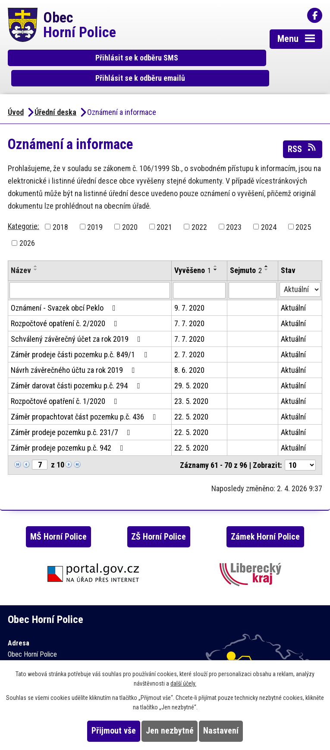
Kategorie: (23, 211)
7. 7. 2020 (189, 309)
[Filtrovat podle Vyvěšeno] (199, 276)
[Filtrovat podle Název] (89, 276)
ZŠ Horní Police (158, 522)
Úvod (16, 97)
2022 (199, 212)
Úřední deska (55, 97)
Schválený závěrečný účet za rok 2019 (77, 324)
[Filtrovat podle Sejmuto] (253, 276)
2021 (164, 212)
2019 (95, 212)
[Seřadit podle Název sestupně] (36, 255)
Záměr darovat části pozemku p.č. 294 (77, 371)
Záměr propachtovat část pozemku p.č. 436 (85, 402)
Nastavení (221, 731)
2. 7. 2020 (189, 340)
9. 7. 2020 (189, 293)
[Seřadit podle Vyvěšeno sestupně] (215, 255)
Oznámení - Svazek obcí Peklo (65, 293)
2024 (269, 212)
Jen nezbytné (170, 731)
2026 (27, 228)
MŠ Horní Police (58, 522)
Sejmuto (246, 256)
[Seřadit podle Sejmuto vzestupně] (266, 252)
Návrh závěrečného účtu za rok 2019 (74, 355)
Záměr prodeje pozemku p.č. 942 (69, 433)
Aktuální (293, 293)
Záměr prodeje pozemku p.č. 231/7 (72, 418)
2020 (130, 212)
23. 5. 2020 (191, 386)
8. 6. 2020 (189, 355)
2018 (60, 212)
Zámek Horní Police (265, 522)
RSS (302, 134)
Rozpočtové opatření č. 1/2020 (66, 386)
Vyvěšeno (192, 256)
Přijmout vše (113, 731)
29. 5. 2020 (191, 371)
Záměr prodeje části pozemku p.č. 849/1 (81, 340)
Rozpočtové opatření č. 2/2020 (66, 309)
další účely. (183, 683)
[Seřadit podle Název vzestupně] (36, 252)
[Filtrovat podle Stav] (300, 275)
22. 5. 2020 (191, 402)
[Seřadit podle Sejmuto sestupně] (266, 255)
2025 (303, 212)
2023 (234, 212)
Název (21, 256)
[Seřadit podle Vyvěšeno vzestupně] (215, 252)
